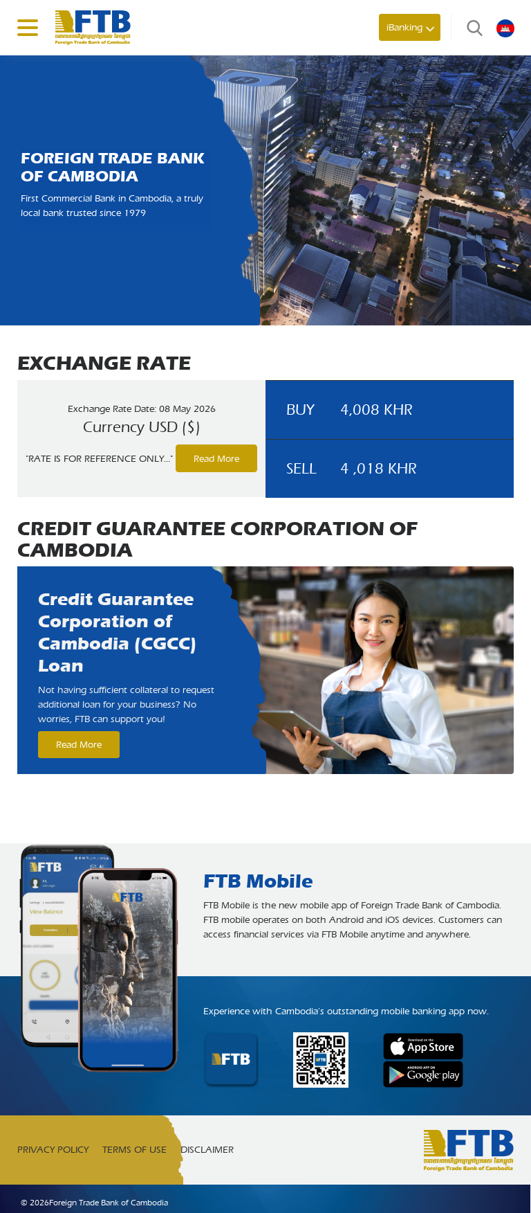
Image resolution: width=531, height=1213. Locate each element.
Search (471, 27)
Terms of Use (134, 1150)
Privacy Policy (52, 1150)
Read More (216, 459)
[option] (265, 670)
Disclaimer (207, 1150)
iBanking (404, 27)
